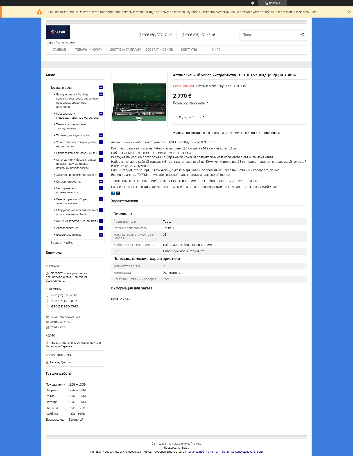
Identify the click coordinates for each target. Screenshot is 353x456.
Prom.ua (196, 443)
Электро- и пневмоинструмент (76, 174)
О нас (216, 49)
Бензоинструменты (68, 181)
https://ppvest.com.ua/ (65, 316)
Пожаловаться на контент (203, 451)
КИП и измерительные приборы (77, 221)
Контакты (189, 49)
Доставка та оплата (125, 49)
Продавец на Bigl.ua (176, 447)
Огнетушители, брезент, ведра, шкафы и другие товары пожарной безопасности (76, 163)
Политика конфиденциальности (242, 451)
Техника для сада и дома (73, 135)
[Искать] (303, 35)
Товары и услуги (88, 49)
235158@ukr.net (60, 321)
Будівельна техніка (68, 234)
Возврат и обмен (159, 49)
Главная (59, 49)
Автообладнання (67, 228)
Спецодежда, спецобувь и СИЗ (76, 153)
